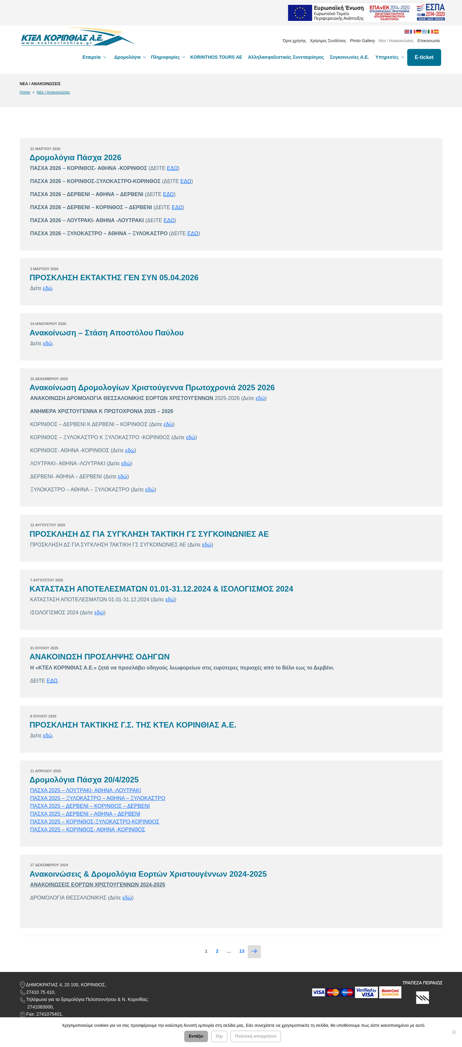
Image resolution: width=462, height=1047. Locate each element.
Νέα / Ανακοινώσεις (396, 40)
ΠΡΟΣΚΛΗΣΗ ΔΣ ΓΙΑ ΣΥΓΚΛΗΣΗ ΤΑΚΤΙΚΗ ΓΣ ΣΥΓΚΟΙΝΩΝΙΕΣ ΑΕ (149, 534)
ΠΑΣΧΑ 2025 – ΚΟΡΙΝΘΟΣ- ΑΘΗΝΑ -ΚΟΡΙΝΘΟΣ (87, 829)
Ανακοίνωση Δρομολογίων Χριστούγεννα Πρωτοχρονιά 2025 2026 (152, 387)
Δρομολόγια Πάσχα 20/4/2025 (84, 779)
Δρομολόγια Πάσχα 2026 (76, 157)
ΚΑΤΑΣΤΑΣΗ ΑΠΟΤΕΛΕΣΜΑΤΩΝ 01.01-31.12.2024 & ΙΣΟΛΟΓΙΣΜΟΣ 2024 (161, 588)
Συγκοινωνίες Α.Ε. (349, 57)
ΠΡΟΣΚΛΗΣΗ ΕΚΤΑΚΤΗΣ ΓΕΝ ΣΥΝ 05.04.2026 (114, 277)
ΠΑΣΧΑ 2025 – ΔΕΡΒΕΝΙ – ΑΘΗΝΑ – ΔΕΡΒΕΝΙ (85, 814)
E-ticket (424, 57)
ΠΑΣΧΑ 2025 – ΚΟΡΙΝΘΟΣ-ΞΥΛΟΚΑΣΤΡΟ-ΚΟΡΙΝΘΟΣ (94, 821)
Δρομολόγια (130, 57)
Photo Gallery (362, 40)
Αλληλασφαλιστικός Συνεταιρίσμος (286, 57)
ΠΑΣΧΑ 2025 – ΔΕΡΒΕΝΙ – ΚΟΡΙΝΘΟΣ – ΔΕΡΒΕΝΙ (90, 806)
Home (25, 92)
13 (243, 950)
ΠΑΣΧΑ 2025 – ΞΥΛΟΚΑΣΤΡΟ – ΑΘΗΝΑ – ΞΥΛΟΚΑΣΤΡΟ (97, 798)
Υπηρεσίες (390, 57)
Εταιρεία (94, 57)
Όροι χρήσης (294, 40)
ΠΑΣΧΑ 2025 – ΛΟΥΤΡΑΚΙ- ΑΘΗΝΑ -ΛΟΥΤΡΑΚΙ (85, 790)
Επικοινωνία (428, 40)
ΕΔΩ (172, 168)
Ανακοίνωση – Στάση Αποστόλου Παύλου (107, 332)
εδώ (47, 288)
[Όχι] (454, 1032)
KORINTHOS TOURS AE (216, 57)
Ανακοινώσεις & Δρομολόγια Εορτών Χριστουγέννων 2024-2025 (148, 874)
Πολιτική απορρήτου (255, 1036)
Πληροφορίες (168, 57)
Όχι (219, 1036)
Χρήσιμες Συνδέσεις (328, 40)
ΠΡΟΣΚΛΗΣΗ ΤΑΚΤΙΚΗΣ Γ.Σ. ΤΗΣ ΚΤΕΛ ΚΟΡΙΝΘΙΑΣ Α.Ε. (133, 724)
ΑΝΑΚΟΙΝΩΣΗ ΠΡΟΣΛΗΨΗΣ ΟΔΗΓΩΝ (100, 656)
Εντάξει (196, 1036)
